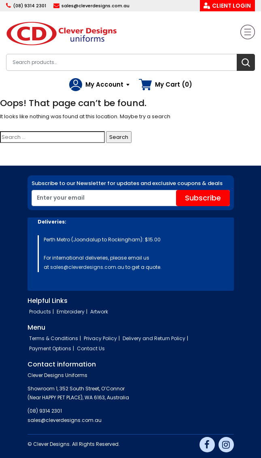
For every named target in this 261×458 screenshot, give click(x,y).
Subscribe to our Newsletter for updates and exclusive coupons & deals (127, 183)
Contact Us (91, 348)
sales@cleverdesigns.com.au (95, 5)
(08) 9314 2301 (29, 5)
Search (246, 62)
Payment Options (50, 348)
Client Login (231, 6)
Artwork (99, 311)
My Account (104, 84)
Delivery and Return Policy (154, 338)
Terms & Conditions (53, 338)
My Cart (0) (173, 84)
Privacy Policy (100, 338)
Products (40, 311)
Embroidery (71, 311)
